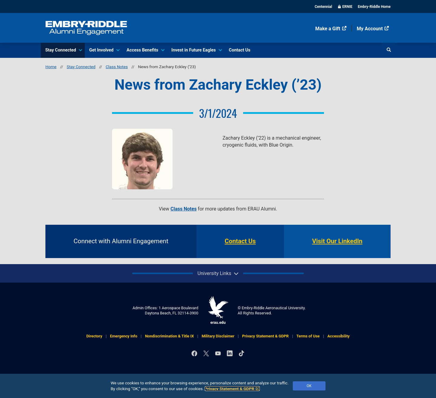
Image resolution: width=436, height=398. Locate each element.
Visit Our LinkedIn (337, 241)
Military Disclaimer (218, 336)
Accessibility (338, 336)
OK (309, 386)
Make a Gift (330, 29)
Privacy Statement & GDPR (232, 388)
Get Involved (104, 50)
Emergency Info (123, 336)
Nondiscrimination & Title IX (169, 336)
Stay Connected (63, 50)
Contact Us (239, 50)
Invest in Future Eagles (196, 50)
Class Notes (117, 66)
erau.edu (218, 310)
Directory (94, 336)
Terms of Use (308, 336)
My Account (373, 29)
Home (51, 66)
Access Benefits (145, 50)
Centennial (323, 7)
